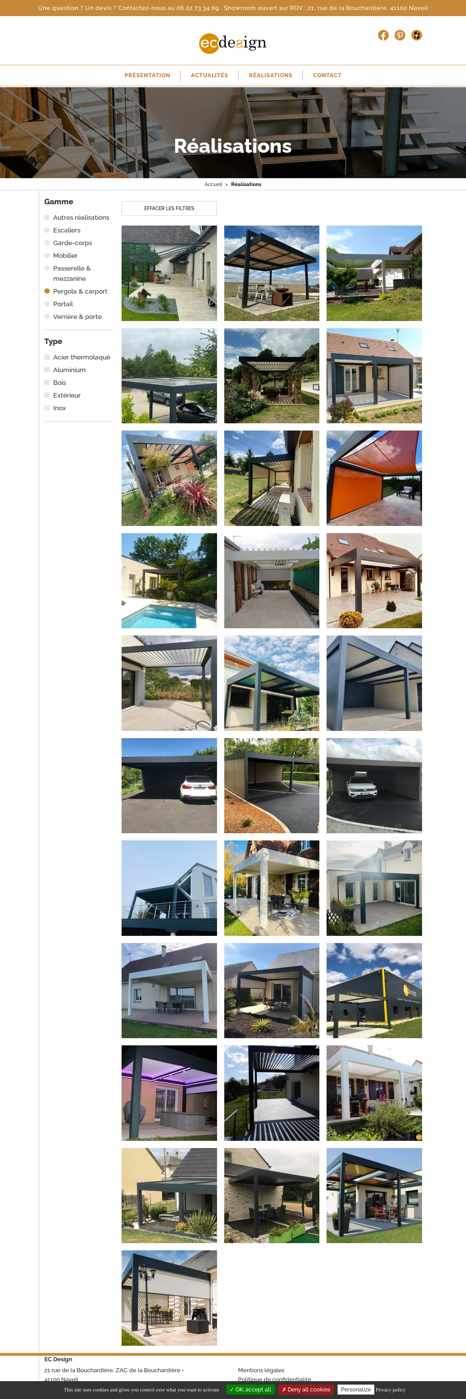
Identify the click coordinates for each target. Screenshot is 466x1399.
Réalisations (272, 76)
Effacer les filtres (169, 210)
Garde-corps (72, 244)
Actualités (208, 76)
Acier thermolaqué (81, 358)
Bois (59, 384)
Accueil (213, 185)
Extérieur (67, 396)
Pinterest (400, 35)
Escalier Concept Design (232, 43)
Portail (63, 305)
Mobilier (65, 257)
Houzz (416, 35)
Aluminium (69, 371)
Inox (59, 409)
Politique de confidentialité (274, 1379)
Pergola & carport (80, 292)
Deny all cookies (306, 1389)
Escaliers (66, 231)
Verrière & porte (77, 317)
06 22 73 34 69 (199, 7)
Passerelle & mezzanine (72, 275)
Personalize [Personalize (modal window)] (356, 1389)
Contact (332, 76)
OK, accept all (250, 1389)
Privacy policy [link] (391, 1389)
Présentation (143, 76)
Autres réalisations (81, 218)
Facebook (383, 35)
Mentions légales (261, 1370)
